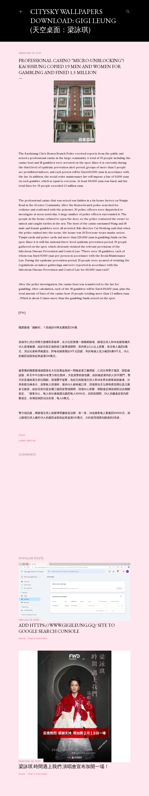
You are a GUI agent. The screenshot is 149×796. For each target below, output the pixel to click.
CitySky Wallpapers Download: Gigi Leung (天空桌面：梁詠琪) (73, 20)
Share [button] (22, 434)
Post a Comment (37, 638)
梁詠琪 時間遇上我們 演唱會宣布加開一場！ (64, 766)
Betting (31, 440)
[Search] (128, 11)
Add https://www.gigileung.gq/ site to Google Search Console (67, 628)
